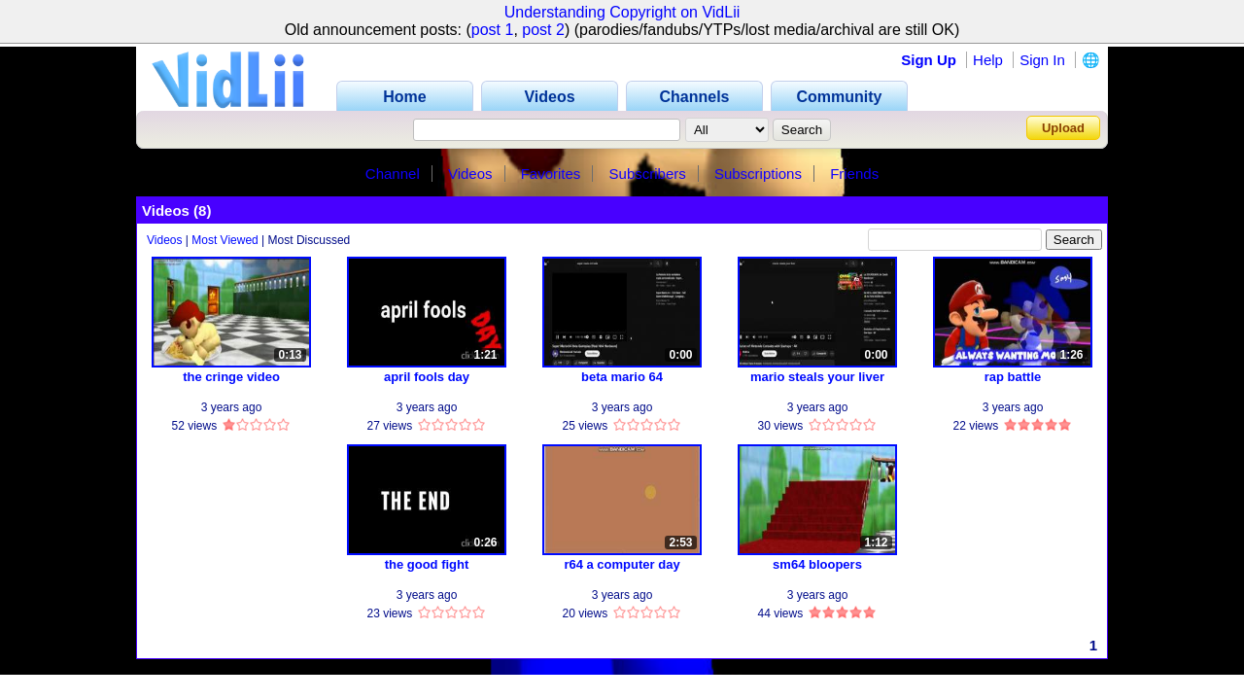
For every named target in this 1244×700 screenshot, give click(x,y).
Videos (470, 173)
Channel (392, 173)
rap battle (1013, 376)
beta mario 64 (622, 376)
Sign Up (928, 60)
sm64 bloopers (817, 564)
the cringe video (231, 376)
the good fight (427, 564)
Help (988, 60)
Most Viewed (224, 240)
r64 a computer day (621, 564)
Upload (1063, 128)
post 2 (543, 29)
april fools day (426, 376)
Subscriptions (758, 173)
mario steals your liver (817, 376)
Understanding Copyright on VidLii (622, 12)
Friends (854, 173)
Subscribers (647, 173)
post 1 (492, 29)
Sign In (1042, 60)
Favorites (551, 173)
